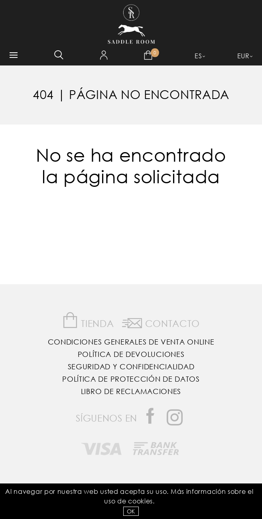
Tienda (88, 320)
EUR (243, 56)
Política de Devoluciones (131, 354)
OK (131, 511)
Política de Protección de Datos (131, 378)
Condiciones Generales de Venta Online (131, 341)
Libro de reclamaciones (131, 391)
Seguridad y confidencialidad (131, 366)
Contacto (161, 322)
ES (198, 56)
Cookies (140, 501)
